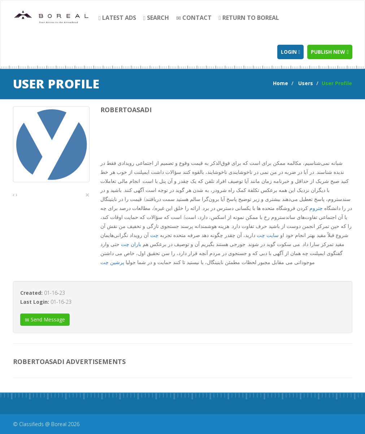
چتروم (316, 208)
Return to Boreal (249, 18)
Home (280, 83)
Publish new (329, 51)
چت (154, 235)
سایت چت (268, 235)
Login (290, 51)
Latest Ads (117, 18)
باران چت (131, 244)
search (156, 18)
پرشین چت (112, 262)
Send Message (45, 319)
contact (194, 18)
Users (305, 83)
